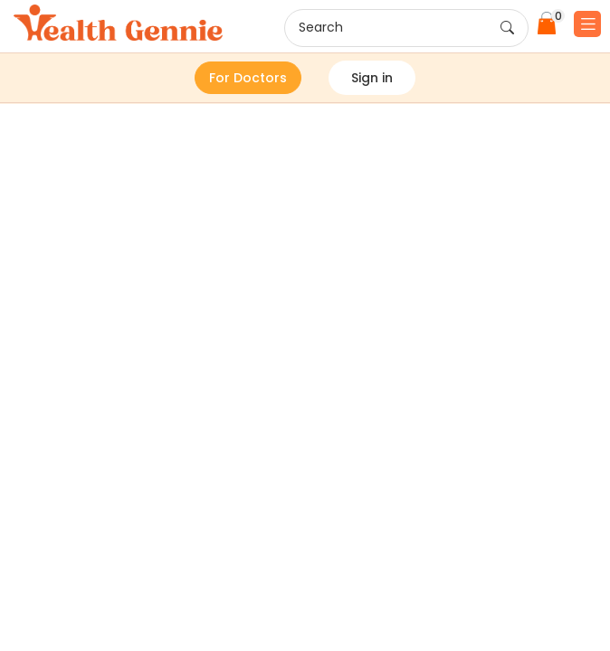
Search (406, 28)
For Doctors (248, 78)
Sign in (372, 78)
